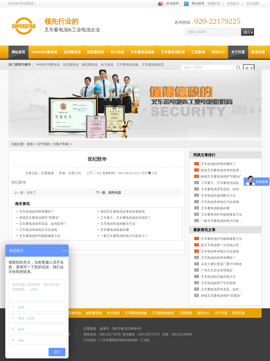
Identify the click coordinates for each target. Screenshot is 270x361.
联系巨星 (258, 52)
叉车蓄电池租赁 (173, 52)
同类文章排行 (204, 155)
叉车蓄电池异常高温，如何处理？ (43, 224)
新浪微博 (172, 3)
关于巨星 (238, 52)
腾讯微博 (198, 3)
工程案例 (198, 52)
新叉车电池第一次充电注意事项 (223, 245)
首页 (30, 144)
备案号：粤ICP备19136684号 (120, 328)
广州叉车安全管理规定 (217, 270)
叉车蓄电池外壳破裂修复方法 (39, 236)
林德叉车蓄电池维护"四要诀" (39, 217)
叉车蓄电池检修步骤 (114, 230)
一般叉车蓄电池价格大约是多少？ (124, 236)
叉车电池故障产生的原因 (218, 283)
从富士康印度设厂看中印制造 (221, 264)
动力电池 (117, 52)
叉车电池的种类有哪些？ (36, 211)
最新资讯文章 (204, 230)
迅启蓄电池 (72, 52)
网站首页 (18, 52)
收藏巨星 (214, 3)
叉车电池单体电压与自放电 (38, 230)
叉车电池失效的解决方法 (117, 224)
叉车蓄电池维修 (143, 52)
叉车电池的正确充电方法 (218, 277)
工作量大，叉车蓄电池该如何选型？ (125, 217)
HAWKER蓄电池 (44, 52)
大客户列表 (62, 144)
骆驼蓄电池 (95, 52)
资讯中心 (218, 52)
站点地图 (252, 3)
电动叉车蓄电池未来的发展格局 (122, 211)
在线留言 (233, 3)
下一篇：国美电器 (108, 192)
